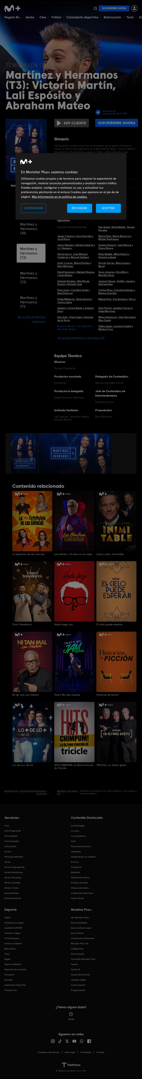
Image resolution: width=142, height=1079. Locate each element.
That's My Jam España (67, 694)
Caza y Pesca (77, 898)
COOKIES (100, 1052)
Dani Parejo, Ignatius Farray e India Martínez (115, 310)
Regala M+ (12, 17)
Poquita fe (76, 866)
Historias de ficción (107, 694)
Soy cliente (71, 123)
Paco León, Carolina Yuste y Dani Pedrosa (73, 292)
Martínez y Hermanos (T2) (28, 277)
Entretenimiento (12, 898)
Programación (78, 990)
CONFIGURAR (33, 208)
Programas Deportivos (82, 892)
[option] (25, 453)
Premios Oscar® (79, 882)
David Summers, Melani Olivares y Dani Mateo (76, 274)
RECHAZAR (79, 208)
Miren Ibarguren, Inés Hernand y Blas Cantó (117, 319)
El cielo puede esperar (109, 624)
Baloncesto (112, 17)
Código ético (77, 948)
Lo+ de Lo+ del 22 (22, 764)
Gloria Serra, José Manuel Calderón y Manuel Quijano (73, 256)
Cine (43, 17)
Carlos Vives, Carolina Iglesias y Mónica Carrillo (116, 292)
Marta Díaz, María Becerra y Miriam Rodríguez (114, 238)
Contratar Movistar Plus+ (83, 958)
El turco (75, 861)
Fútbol (56, 17)
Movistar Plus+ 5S (79, 943)
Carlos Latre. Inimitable (110, 554)
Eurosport (9, 974)
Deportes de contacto (15, 969)
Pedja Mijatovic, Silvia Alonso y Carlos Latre (74, 301)
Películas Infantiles (13, 856)
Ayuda (71, 1016)
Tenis (130, 17)
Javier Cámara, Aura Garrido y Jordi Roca (75, 238)
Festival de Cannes (80, 877)
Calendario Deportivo (15, 984)
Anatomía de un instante (83, 856)
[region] (71, 186)
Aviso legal (70, 1052)
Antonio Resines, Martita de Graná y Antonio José (73, 283)
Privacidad (85, 1052)
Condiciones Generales (82, 938)
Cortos (7, 851)
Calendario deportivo (82, 17)
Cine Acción (10, 846)
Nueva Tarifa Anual (80, 974)
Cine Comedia (11, 841)
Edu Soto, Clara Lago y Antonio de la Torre (75, 319)
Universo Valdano (13, 943)
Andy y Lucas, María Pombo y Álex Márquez (74, 265)
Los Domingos (78, 825)
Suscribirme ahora (114, 8)
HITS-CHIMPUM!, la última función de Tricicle (74, 766)
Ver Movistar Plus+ (80, 917)
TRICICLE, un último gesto (111, 764)
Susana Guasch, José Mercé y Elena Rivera (115, 247)
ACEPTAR (108, 208)
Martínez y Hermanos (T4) (28, 228)
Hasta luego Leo (63, 624)
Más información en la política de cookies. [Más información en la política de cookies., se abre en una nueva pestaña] (59, 196)
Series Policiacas (12, 877)
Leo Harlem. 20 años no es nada (73, 554)
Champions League (14, 922)
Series (30, 17)
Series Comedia (12, 882)
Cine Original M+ (12, 830)
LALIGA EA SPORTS (13, 927)
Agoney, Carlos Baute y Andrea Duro (75, 310)
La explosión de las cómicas (28, 554)
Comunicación (78, 984)
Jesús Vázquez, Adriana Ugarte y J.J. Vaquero (76, 247)
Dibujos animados (80, 887)
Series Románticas (13, 872)
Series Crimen (11, 887)
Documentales (11, 892)
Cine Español (11, 835)
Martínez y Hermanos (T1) (28, 302)
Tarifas (74, 964)
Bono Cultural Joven (81, 927)
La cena (75, 830)
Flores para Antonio (81, 846)
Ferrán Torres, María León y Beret (114, 265)
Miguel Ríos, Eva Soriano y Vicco (117, 299)
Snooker (8, 979)
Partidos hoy (10, 990)
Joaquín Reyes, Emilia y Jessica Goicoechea (116, 283)
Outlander (76, 851)
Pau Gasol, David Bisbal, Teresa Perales (116, 229)
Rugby (7, 958)
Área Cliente (77, 932)
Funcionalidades (79, 922)
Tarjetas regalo (78, 979)
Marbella (75, 872)
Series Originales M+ (14, 866)
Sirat (73, 841)
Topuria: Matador (13, 964)
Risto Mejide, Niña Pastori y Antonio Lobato (113, 256)
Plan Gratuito (77, 953)
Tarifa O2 (75, 969)
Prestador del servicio (49, 1052)
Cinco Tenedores (22, 624)
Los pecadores (78, 835)
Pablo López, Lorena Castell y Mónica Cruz (115, 328)
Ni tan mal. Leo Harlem (25, 694)
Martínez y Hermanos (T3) (28, 253)
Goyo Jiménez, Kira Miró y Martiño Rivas (113, 274)
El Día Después (11, 938)
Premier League (12, 932)
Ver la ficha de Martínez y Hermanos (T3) (81, 337)
